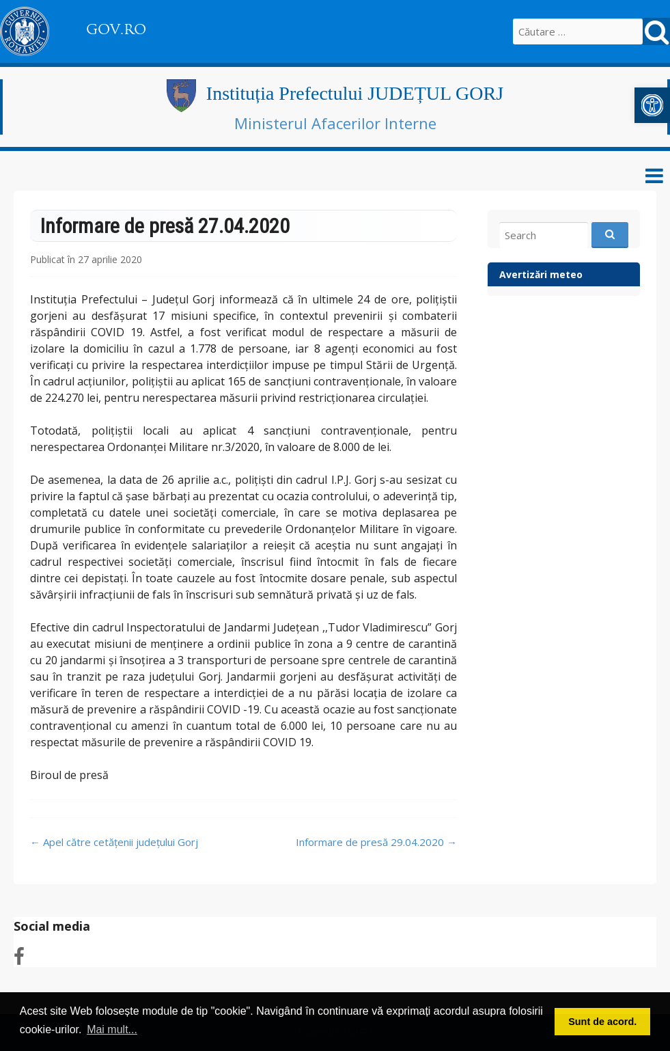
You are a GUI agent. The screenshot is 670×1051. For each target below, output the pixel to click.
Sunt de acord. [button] (602, 1021)
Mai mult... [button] (112, 1029)
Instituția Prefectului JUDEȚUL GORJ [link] (354, 93)
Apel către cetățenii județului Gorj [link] (114, 842)
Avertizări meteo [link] (541, 274)
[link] (652, 105)
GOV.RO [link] (116, 29)
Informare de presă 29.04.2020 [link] (376, 842)
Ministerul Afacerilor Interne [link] (335, 123)
